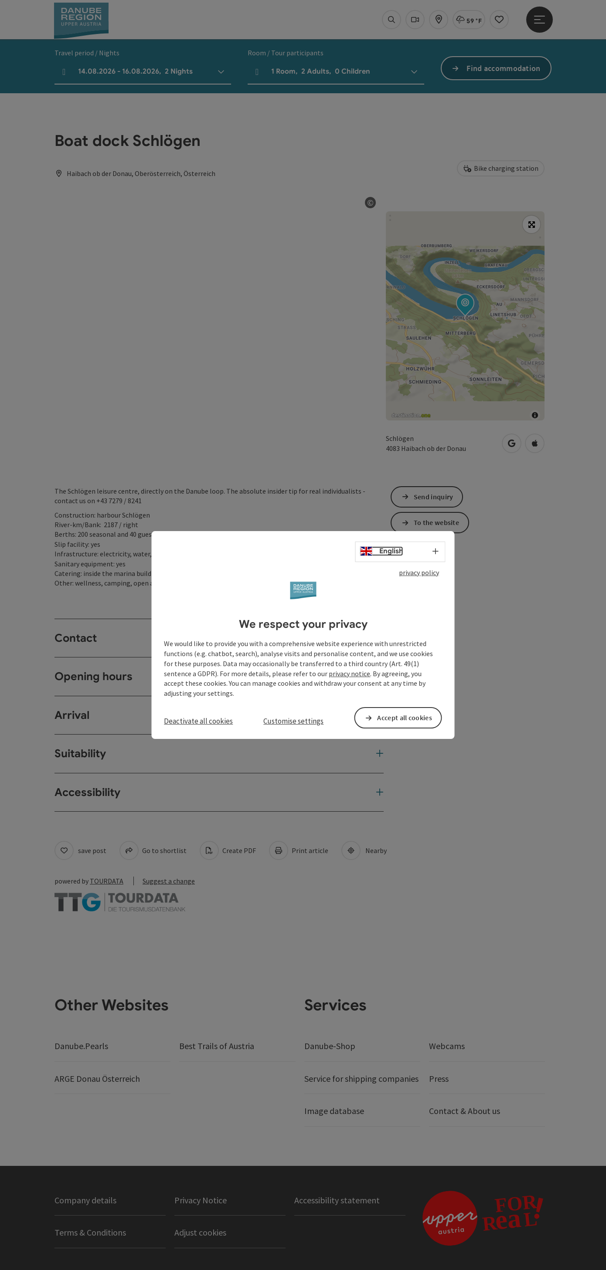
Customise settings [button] (293, 721)
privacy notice (349, 673)
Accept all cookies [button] (404, 717)
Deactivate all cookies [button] (198, 721)
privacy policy (419, 572)
